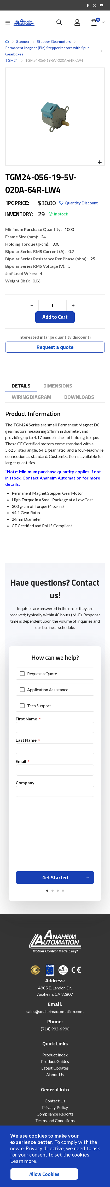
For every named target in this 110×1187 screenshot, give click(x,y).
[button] (99, 162)
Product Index (55, 1054)
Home (7, 41)
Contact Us (55, 1100)
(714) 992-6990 (55, 1028)
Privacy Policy (55, 1107)
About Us (55, 1074)
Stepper (23, 41)
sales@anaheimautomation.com (55, 1011)
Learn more (23, 1161)
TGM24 (11, 60)
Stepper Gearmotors (54, 41)
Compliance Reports (55, 1113)
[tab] (21, 385)
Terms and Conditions (54, 1120)
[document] (55, 1156)
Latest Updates (55, 1067)
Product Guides (55, 1061)
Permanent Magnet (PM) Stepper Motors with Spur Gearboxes (47, 50)
